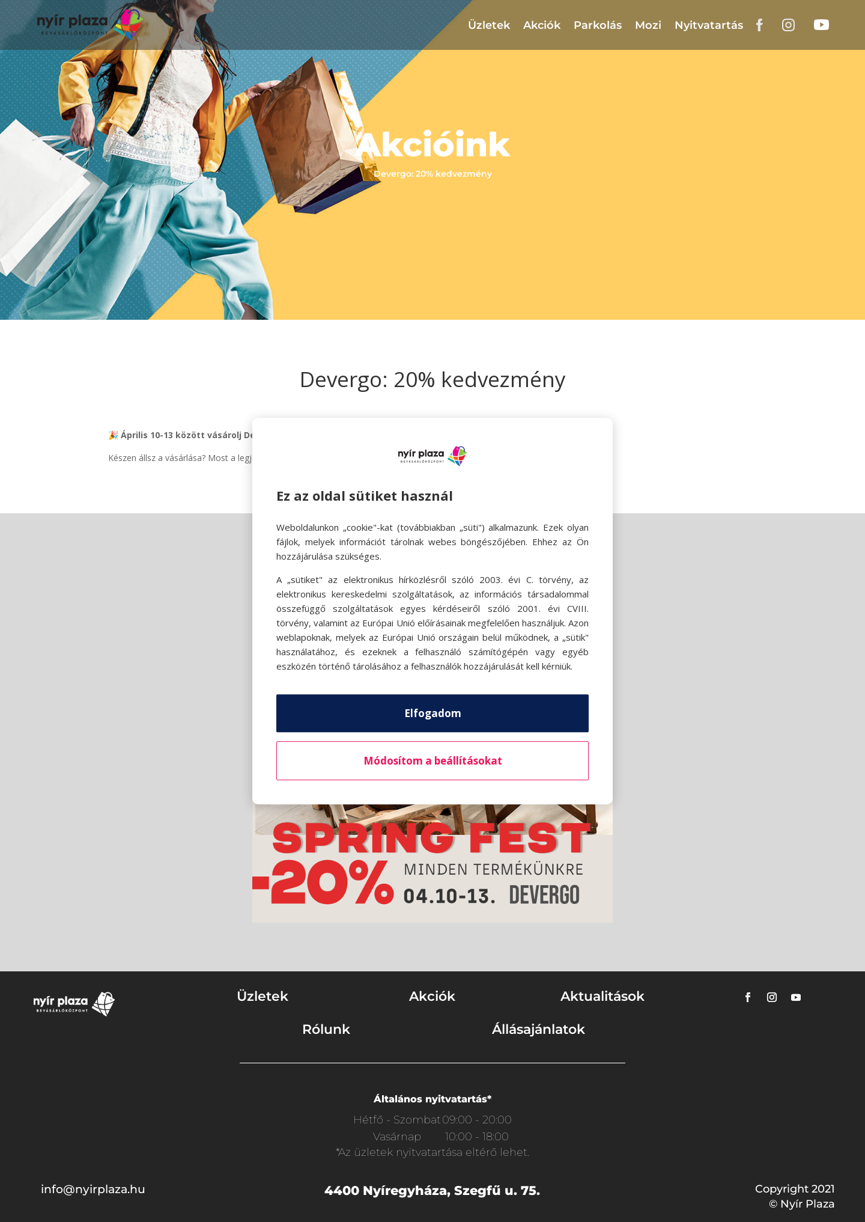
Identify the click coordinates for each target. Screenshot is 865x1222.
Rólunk (326, 1029)
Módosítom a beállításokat (432, 761)
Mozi (648, 25)
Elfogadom (432, 713)
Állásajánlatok (538, 1029)
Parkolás (598, 25)
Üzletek (489, 25)
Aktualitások (602, 996)
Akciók (541, 25)
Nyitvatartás (709, 25)
